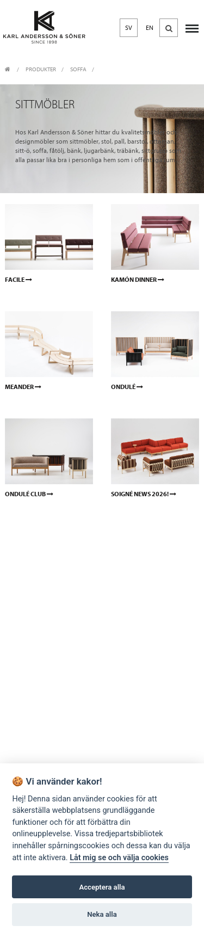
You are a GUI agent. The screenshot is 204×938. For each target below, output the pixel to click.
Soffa (78, 69)
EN (149, 28)
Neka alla (101, 914)
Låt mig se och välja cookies (119, 857)
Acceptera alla (102, 887)
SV (128, 28)
